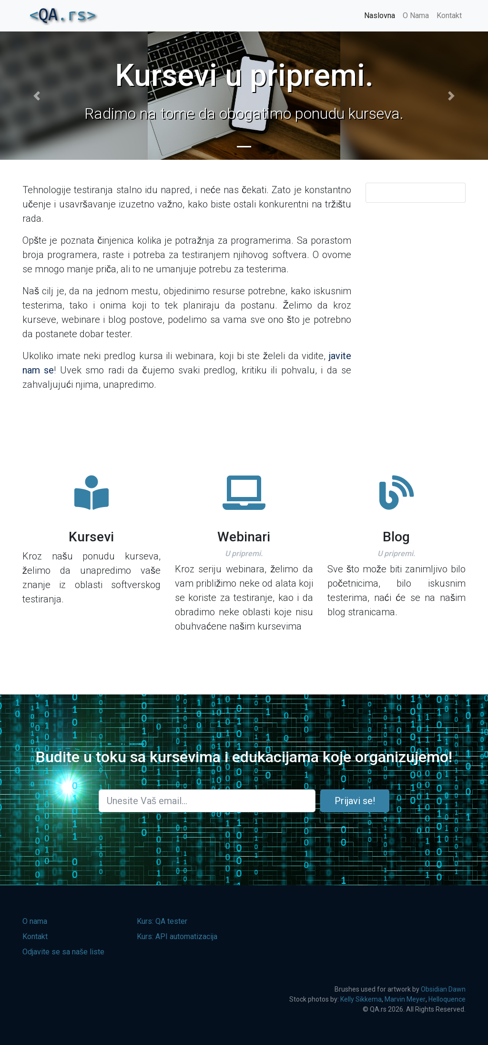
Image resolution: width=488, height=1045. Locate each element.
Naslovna (379, 15)
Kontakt (449, 15)
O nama (34, 921)
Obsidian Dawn (443, 989)
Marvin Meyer (405, 999)
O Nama (416, 15)
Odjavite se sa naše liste (63, 951)
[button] (36, 95)
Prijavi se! (355, 801)
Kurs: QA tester (162, 921)
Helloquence (447, 999)
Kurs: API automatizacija (177, 936)
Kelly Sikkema (361, 999)
